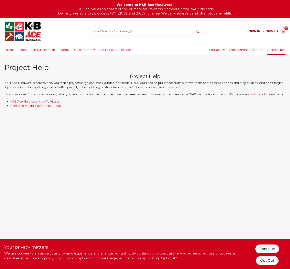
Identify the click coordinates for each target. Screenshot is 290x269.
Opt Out (267, 260)
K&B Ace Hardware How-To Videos (35, 101)
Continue (267, 249)
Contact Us (217, 50)
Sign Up (272, 31)
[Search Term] (145, 31)
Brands (22, 50)
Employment (238, 50)
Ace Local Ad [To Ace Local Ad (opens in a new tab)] (107, 50)
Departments (82, 50)
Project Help (276, 50)
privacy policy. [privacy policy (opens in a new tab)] (43, 258)
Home (9, 50)
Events (63, 50)
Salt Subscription (43, 50)
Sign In (254, 31)
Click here (256, 94)
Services (127, 50)
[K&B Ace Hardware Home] (22, 31)
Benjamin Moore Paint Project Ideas (36, 106)
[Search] (198, 31)
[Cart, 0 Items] (283, 31)
